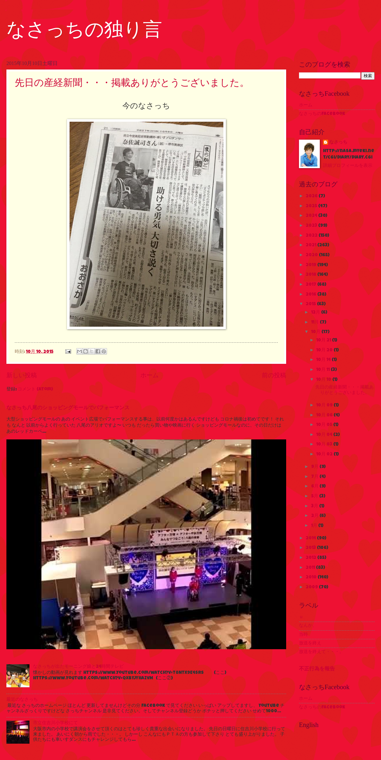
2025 (312, 206)
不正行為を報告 (317, 669)
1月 (314, 526)
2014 (311, 538)
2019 (311, 265)
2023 (312, 226)
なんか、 (308, 626)
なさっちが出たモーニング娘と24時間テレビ (78, 667)
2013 (311, 548)
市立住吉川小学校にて (55, 723)
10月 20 (325, 350)
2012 (311, 558)
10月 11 (323, 370)
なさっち (338, 142)
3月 (315, 506)
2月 (315, 516)
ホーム (149, 376)
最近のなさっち (22, 700)
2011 (311, 568)
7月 (315, 477)
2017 (311, 284)
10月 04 (324, 435)
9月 (315, 467)
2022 (312, 235)
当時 (303, 635)
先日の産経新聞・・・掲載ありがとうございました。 (132, 82)
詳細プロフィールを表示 (347, 166)
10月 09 (325, 405)
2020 (312, 255)
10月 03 (324, 444)
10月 (316, 332)
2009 (312, 587)
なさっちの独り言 (84, 29)
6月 (315, 486)
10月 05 (324, 425)
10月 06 (325, 415)
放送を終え (310, 643)
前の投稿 (274, 376)
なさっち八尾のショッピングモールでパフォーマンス (67, 408)
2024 (312, 216)
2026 (312, 196)
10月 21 (324, 340)
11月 (315, 322)
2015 (311, 304)
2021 (311, 245)
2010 (312, 577)
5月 (315, 496)
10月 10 (324, 380)
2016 (311, 294)
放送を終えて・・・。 (321, 652)
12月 (316, 312)
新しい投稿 (21, 376)
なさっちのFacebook (322, 114)
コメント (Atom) (35, 389)
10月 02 (325, 454)
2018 (311, 275)
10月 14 (324, 360)
